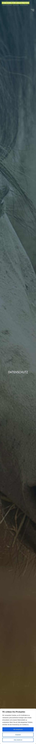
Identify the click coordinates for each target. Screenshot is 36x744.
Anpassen (18, 734)
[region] (18, 726)
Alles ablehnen (18, 740)
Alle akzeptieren (18, 729)
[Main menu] (32, 10)
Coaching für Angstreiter (15, 3)
